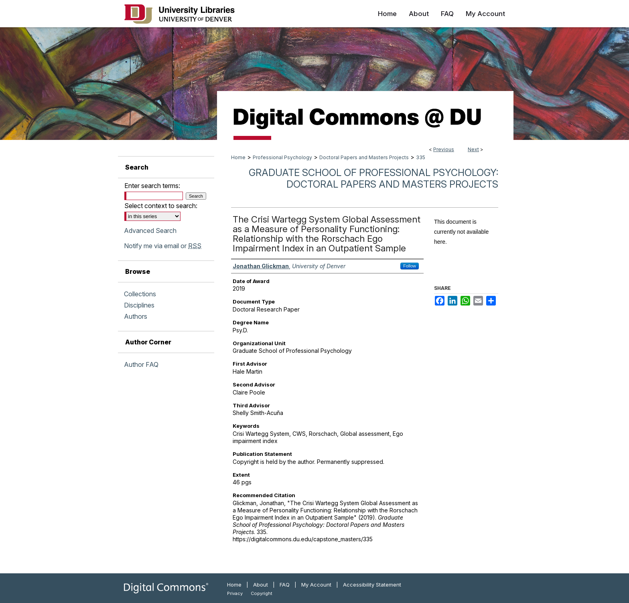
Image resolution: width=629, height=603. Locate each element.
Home (238, 157)
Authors (135, 316)
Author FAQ (141, 364)
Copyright (261, 593)
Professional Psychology (282, 157)
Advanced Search (150, 231)
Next (473, 149)
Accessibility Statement (372, 584)
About (260, 584)
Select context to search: (160, 206)
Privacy (235, 593)
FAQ (285, 584)
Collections (140, 294)
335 (420, 157)
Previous (443, 149)
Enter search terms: (152, 186)
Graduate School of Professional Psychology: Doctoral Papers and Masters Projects (373, 178)
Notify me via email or (162, 246)
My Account (316, 584)
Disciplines (139, 305)
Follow (409, 265)
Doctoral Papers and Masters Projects (364, 157)
